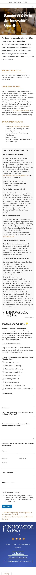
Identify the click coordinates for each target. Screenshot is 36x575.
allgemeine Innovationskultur (15, 385)
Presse (10, 2)
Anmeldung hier (8, 237)
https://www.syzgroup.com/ (19, 127)
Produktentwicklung (12, 362)
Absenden (7, 506)
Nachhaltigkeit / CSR (12, 379)
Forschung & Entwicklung (13, 372)
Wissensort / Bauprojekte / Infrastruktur (19, 389)
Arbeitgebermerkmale (12, 376)
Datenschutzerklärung (24, 544)
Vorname (4, 458)
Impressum (18, 547)
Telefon (4, 463)
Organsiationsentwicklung (14, 369)
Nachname (22, 458)
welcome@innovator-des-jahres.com (15, 175)
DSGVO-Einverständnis (11, 492)
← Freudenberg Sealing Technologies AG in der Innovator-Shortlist (17, 514)
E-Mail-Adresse (7, 473)
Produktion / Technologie (13, 366)
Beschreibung (7, 393)
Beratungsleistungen (12, 382)
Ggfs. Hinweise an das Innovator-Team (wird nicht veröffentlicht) (16, 425)
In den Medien (17, 2)
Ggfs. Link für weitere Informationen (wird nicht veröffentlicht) (17, 413)
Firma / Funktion (8, 482)
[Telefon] (18, 467)
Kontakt (25, 2)
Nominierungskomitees (21, 110)
